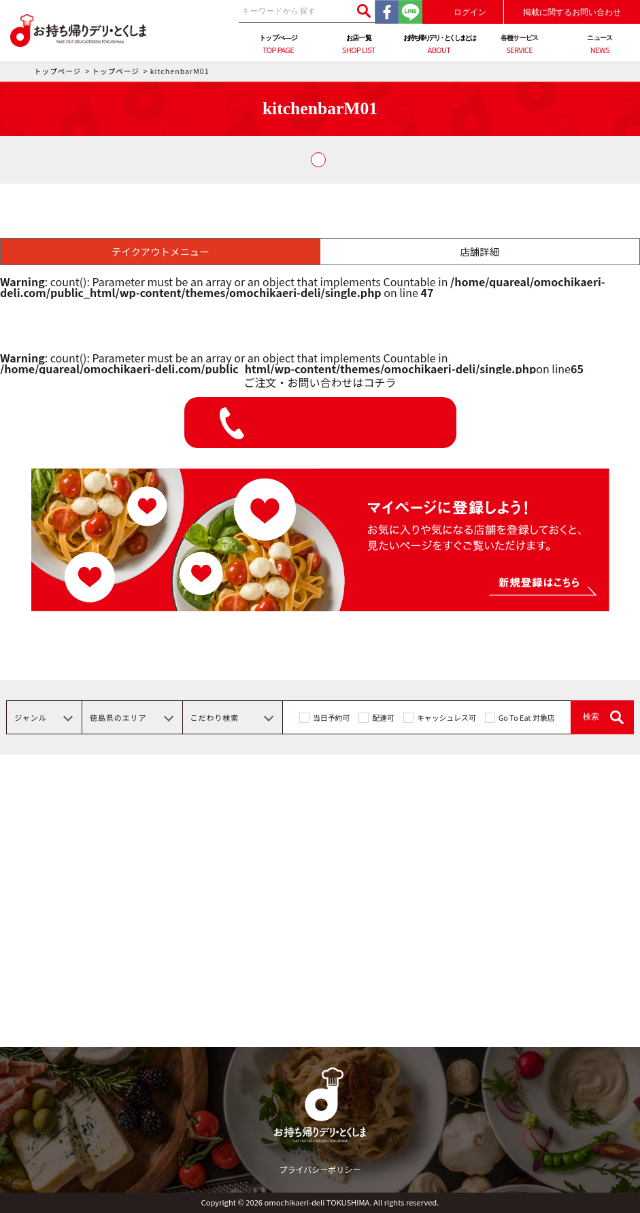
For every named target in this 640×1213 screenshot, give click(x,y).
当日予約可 (331, 717)
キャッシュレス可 (446, 717)
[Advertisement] (320, 952)
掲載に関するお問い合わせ (572, 12)
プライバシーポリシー (320, 1169)
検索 (591, 716)
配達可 (383, 717)
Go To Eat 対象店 (527, 717)
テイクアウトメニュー (160, 251)
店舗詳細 (479, 251)
